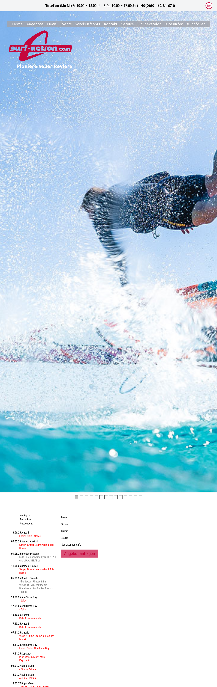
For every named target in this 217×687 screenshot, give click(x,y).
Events (66, 24)
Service (128, 24)
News (52, 24)
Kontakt (111, 24)
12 (130, 497)
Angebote (35, 24)
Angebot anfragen (79, 553)
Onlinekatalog (150, 24)
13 (135, 497)
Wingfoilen (196, 24)
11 (125, 497)
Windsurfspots (87, 24)
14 (140, 497)
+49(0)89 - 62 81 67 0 (157, 5)
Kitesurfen (175, 24)
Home (17, 24)
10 (121, 497)
